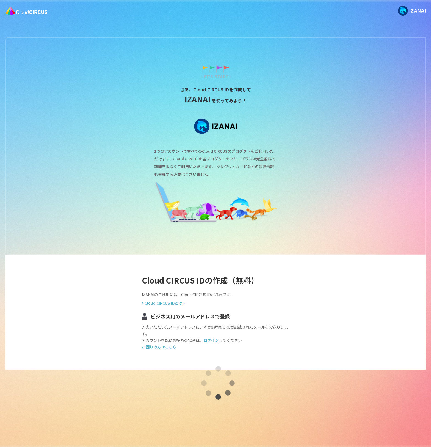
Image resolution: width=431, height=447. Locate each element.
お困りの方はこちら (159, 347)
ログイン (211, 340)
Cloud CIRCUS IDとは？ (165, 303)
